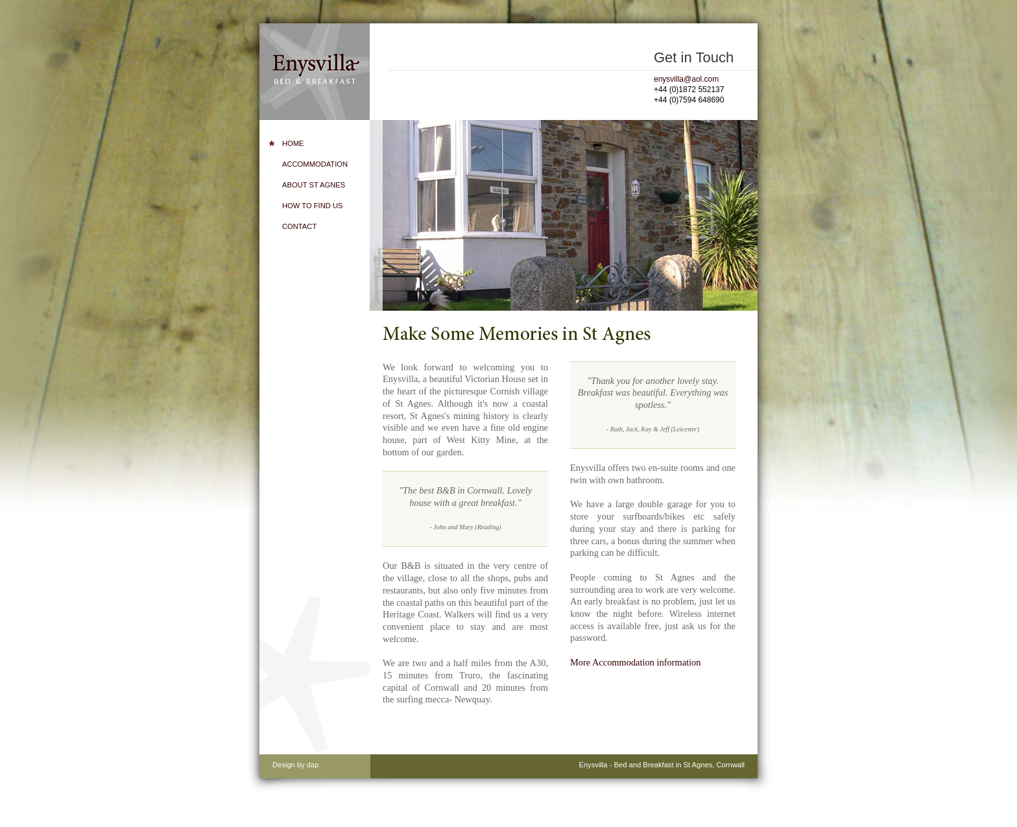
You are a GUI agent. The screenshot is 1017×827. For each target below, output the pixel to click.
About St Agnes (313, 185)
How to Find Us (312, 206)
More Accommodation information (635, 662)
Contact (299, 226)
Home (293, 143)
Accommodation (315, 164)
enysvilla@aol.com (686, 79)
